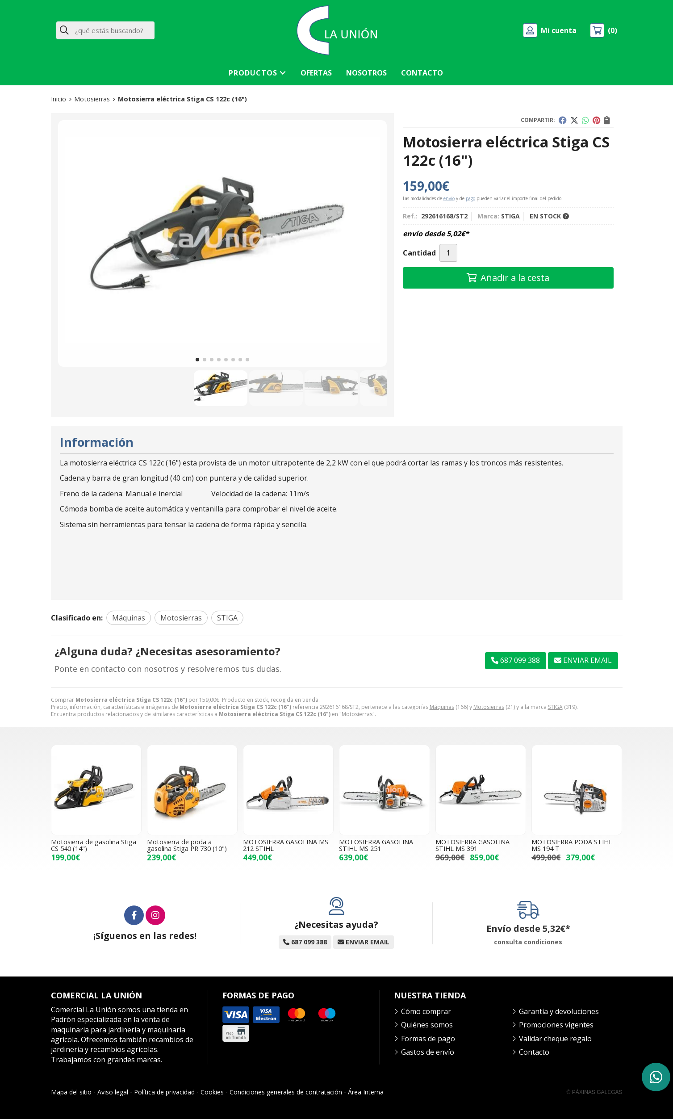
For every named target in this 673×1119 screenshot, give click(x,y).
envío (449, 198)
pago (470, 198)
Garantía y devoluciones (559, 1011)
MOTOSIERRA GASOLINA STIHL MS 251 (376, 845)
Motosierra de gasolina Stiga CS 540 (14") (93, 845)
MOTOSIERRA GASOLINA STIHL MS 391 (472, 845)
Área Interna (366, 1092)
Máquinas (442, 707)
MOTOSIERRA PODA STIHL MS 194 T (571, 845)
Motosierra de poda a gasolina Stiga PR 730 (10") (187, 845)
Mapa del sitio (71, 1092)
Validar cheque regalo (555, 1039)
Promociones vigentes (556, 1025)
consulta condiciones (528, 942)
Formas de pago (428, 1039)
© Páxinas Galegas (595, 1092)
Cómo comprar (426, 1011)
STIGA (555, 707)
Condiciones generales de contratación (286, 1092)
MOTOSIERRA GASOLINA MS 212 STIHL (285, 845)
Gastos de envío (427, 1052)
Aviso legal (112, 1092)
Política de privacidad (164, 1092)
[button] (197, 359)
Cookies (212, 1092)
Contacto (534, 1052)
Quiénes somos (427, 1025)
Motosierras (488, 707)
